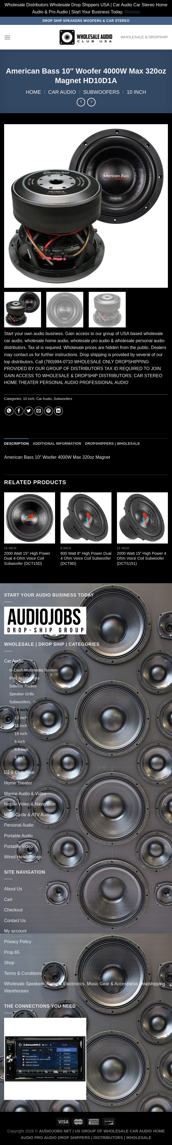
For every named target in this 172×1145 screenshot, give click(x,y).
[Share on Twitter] (28, 410)
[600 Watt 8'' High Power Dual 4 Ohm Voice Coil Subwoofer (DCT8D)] (86, 517)
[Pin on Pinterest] (48, 410)
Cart (8, 899)
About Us (13, 889)
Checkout (13, 910)
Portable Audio (18, 835)
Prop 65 (11, 952)
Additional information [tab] (57, 443)
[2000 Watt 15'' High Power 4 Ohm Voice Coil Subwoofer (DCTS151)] (142, 517)
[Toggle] (166, 661)
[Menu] (7, 37)
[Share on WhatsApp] (9, 410)
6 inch (20, 741)
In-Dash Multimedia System (33, 670)
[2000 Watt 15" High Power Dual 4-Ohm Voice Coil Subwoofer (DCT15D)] (29, 517)
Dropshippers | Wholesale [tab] (112, 443)
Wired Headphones (23, 857)
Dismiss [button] (132, 12)
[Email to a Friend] (38, 410)
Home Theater (18, 783)
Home (33, 92)
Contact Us (15, 920)
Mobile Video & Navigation (29, 804)
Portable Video (18, 846)
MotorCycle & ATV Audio (28, 814)
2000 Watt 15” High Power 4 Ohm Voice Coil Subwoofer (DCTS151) (141, 558)
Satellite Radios (23, 686)
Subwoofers (101, 92)
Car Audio (62, 92)
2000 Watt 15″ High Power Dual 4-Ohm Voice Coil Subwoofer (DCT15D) (27, 558)
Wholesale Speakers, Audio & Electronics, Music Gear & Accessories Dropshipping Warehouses (84, 987)
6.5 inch (21, 749)
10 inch (136, 92)
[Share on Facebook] (19, 410)
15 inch (21, 725)
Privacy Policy (17, 941)
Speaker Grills (21, 694)
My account (15, 931)
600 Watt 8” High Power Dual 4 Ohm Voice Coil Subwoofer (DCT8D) (86, 558)
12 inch (21, 718)
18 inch (21, 733)
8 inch (20, 757)
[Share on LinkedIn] (58, 410)
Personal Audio (19, 825)
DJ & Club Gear (19, 772)
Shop (9, 962)
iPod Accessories (24, 678)
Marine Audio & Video (25, 793)
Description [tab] (16, 443)
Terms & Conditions (23, 973)
